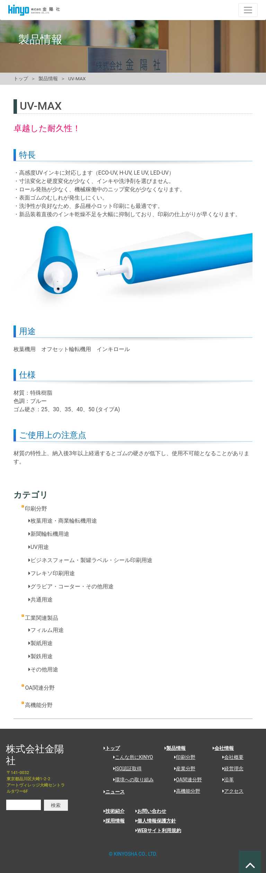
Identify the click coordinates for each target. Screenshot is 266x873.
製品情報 (48, 78)
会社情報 (223, 748)
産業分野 (182, 768)
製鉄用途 (40, 656)
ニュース (114, 791)
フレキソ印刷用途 (51, 573)
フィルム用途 (46, 630)
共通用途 (40, 599)
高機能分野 (39, 705)
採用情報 (114, 821)
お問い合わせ (150, 811)
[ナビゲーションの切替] (248, 10)
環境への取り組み (131, 779)
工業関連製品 (41, 618)
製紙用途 (40, 643)
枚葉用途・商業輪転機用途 (62, 520)
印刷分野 (36, 508)
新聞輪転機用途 (48, 534)
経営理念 (230, 768)
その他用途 (43, 669)
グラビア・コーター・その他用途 (71, 586)
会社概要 (230, 757)
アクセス (230, 791)
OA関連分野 (39, 687)
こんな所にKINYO (130, 757)
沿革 (226, 779)
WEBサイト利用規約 (158, 830)
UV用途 (38, 547)
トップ (21, 78)
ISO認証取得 (125, 768)
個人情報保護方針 (155, 821)
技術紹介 (114, 811)
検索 (56, 805)
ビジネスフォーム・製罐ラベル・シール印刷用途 (90, 560)
